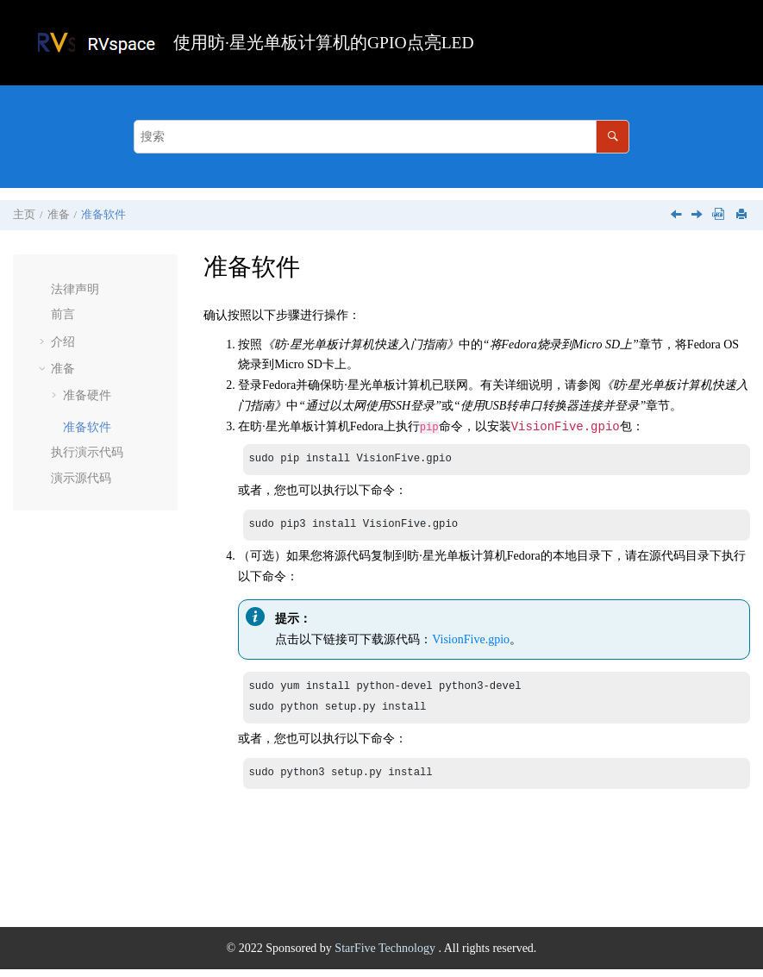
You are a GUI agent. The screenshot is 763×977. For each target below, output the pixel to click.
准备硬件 (87, 395)
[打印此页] (743, 215)
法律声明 (75, 289)
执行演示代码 (87, 452)
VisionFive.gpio (471, 642)
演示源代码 (81, 478)
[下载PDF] (718, 215)
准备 (58, 215)
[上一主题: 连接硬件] (678, 216)
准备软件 (103, 215)
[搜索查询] (381, 136)
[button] (44, 289)
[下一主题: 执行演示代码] (698, 216)
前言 (63, 314)
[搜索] (612, 136)
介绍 (63, 341)
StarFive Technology (386, 955)
